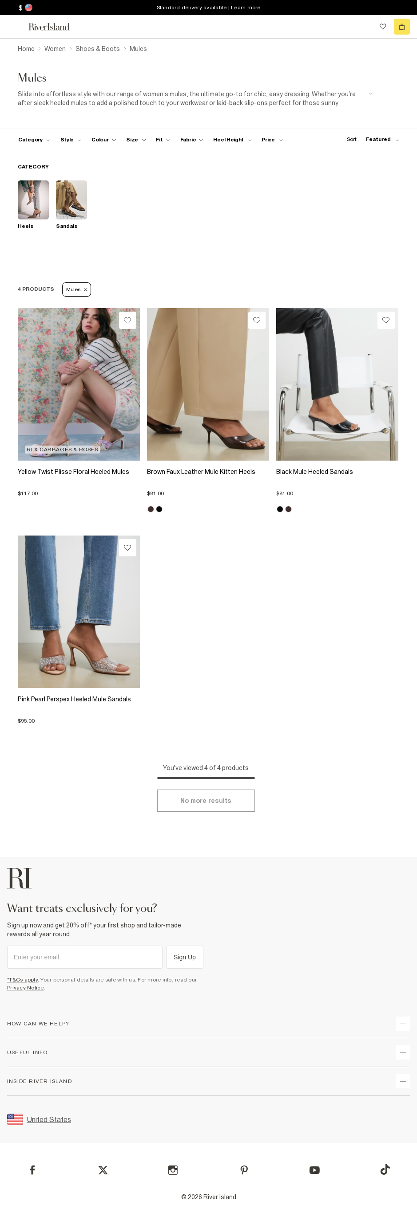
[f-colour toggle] (103, 140)
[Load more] (206, 801)
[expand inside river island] (403, 1081)
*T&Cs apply (22, 980)
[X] (103, 1170)
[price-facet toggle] (272, 140)
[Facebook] (33, 1170)
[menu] (15, 26)
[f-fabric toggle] (191, 140)
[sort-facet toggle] (371, 139)
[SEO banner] (195, 98)
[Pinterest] (244, 1170)
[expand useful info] (403, 1052)
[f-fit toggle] (163, 140)
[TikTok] (385, 1169)
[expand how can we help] (403, 1024)
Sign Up (185, 957)
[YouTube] (315, 1170)
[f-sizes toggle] (136, 140)
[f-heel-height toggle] (232, 140)
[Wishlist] (127, 320)
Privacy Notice (25, 988)
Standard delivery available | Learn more (209, 7)
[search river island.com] (364, 26)
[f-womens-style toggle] (71, 140)
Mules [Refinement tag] (76, 289)
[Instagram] (173, 1170)
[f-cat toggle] (34, 140)
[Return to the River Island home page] (55, 26)
